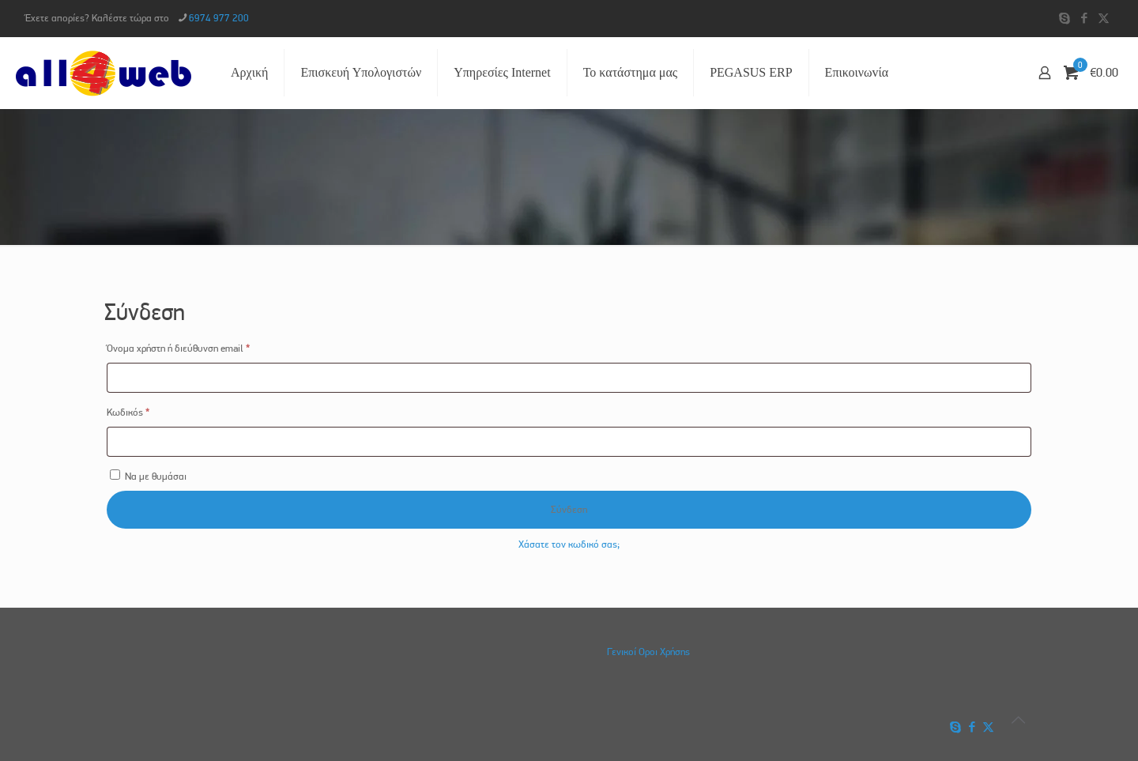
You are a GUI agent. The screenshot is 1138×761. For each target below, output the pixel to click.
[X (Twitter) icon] (1104, 18)
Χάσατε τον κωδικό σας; (569, 544)
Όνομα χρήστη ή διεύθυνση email (199, 346)
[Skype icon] (1064, 18)
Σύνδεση (569, 509)
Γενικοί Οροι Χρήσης (648, 651)
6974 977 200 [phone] (219, 18)
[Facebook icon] (1084, 18)
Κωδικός (149, 410)
